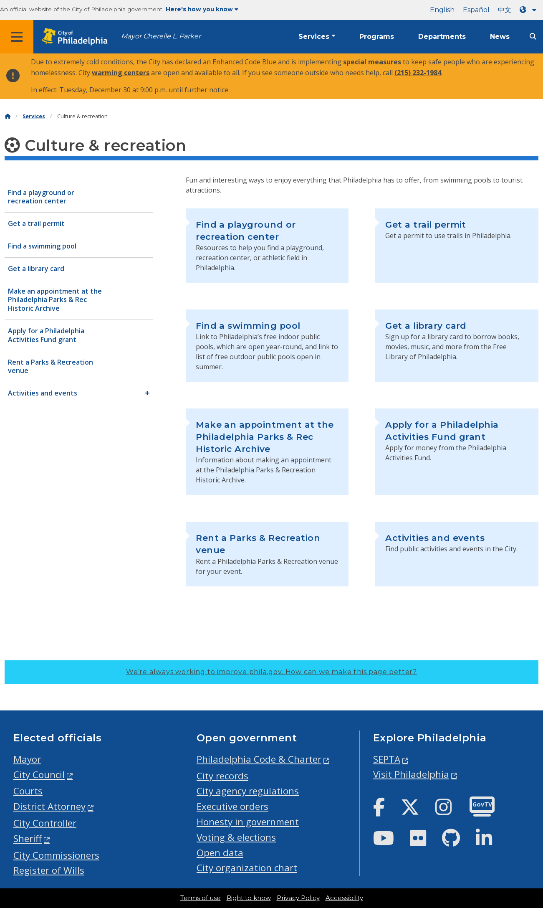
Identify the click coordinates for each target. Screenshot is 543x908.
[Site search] (533, 36)
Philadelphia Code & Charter (259, 759)
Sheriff (27, 838)
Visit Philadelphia (411, 774)
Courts (28, 790)
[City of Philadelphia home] (77, 37)
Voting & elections (236, 837)
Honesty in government (248, 821)
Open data (220, 852)
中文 (504, 10)
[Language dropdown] (529, 10)
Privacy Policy (298, 898)
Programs (376, 37)
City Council (39, 774)
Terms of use (200, 898)
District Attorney (49, 806)
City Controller (44, 823)
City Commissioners (56, 855)
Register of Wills (48, 870)
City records (222, 775)
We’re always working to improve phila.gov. (271, 672)
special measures (372, 61)
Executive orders (232, 806)
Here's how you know (202, 9)
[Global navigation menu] (16, 36)
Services (313, 37)
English (442, 10)
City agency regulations (248, 790)
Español (476, 10)
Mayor (27, 759)
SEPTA (386, 759)
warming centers (120, 72)
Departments (442, 37)
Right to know (249, 898)
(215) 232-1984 (417, 72)
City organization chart (247, 867)
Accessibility (344, 898)
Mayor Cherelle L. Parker (161, 36)
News (500, 37)
